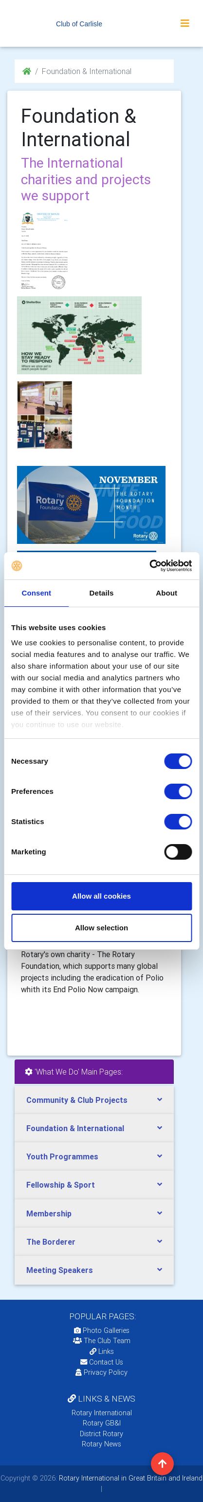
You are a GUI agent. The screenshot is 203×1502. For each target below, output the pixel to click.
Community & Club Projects (77, 1100)
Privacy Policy (101, 1372)
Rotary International (102, 1412)
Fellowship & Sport (60, 1185)
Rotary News (101, 1444)
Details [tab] (102, 593)
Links (102, 1351)
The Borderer (50, 1242)
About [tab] (166, 593)
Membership (49, 1213)
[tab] (94, 1100)
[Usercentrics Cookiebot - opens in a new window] (149, 565)
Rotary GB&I (102, 1423)
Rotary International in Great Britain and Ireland (130, 1478)
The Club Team (101, 1340)
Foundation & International (75, 1128)
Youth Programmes (62, 1156)
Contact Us (101, 1362)
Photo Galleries (101, 1330)
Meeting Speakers (59, 1270)
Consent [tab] (36, 593)
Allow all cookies (101, 896)
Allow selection (101, 928)
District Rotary (101, 1433)
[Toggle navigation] (185, 23)
